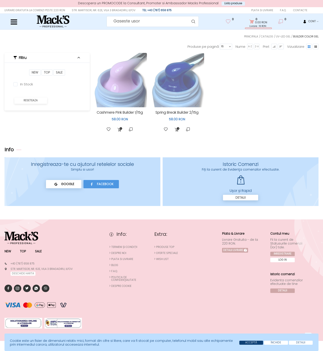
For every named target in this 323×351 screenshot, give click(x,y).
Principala (250, 36)
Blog (115, 265)
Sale (59, 72)
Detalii (241, 197)
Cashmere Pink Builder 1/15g (119, 112)
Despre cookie (122, 286)
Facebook (101, 184)
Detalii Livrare (235, 250)
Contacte (300, 10)
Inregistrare (282, 254)
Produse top (166, 247)
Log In (283, 260)
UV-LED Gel (283, 36)
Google (63, 184)
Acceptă (249, 342)
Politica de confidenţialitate (124, 278)
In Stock (26, 84)
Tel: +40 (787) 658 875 (157, 10)
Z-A (256, 46)
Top (47, 72)
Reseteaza (31, 100)
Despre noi (119, 253)
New (35, 72)
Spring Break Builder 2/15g (177, 112)
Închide (275, 342)
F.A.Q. (283, 10)
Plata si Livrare (262, 10)
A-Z (250, 46)
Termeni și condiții (125, 247)
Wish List (163, 259)
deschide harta (23, 273)
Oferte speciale (167, 253)
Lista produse (233, 3)
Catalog (267, 36)
